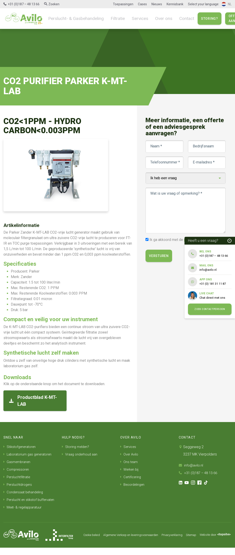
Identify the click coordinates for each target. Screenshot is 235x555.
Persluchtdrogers (18, 483)
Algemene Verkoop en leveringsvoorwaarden (127, 537)
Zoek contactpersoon (209, 309)
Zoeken (53, 4)
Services (132, 18)
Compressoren (17, 469)
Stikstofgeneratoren (21, 447)
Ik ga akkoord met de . (182, 239)
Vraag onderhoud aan (81, 454)
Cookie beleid (82, 537)
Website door (90, 545)
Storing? (197, 18)
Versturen (160, 256)
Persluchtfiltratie (18, 476)
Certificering (131, 476)
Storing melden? (76, 447)
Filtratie (111, 18)
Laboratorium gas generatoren (29, 454)
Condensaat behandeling (24, 491)
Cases (142, 4)
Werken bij (130, 469)
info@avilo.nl (191, 465)
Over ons (154, 18)
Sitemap (198, 537)
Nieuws (156, 4)
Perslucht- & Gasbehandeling (73, 18)
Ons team (129, 461)
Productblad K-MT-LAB (33, 401)
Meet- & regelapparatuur (24, 513)
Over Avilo (130, 454)
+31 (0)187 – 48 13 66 (23, 4)
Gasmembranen (18, 461)
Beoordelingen (133, 483)
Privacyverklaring (175, 537)
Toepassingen (123, 4)
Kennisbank (175, 4)
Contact (175, 18)
